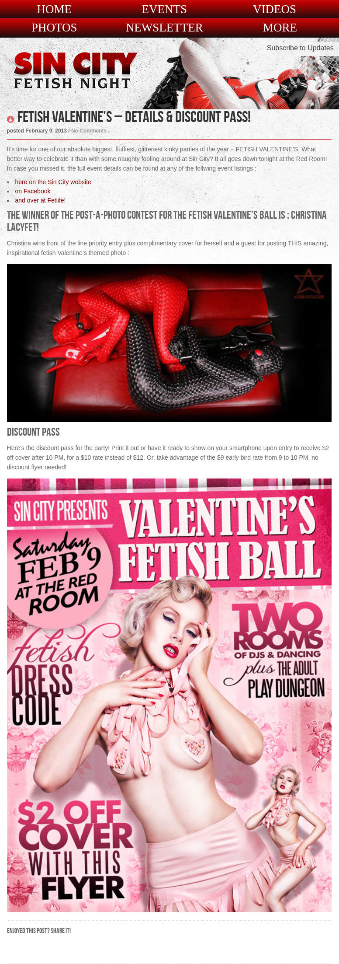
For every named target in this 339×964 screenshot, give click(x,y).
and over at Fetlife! (40, 200)
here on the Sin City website (53, 181)
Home (54, 9)
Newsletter (164, 27)
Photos (54, 27)
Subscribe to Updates (300, 48)
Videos (274, 9)
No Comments (89, 131)
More (280, 27)
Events (164, 9)
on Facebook (33, 191)
